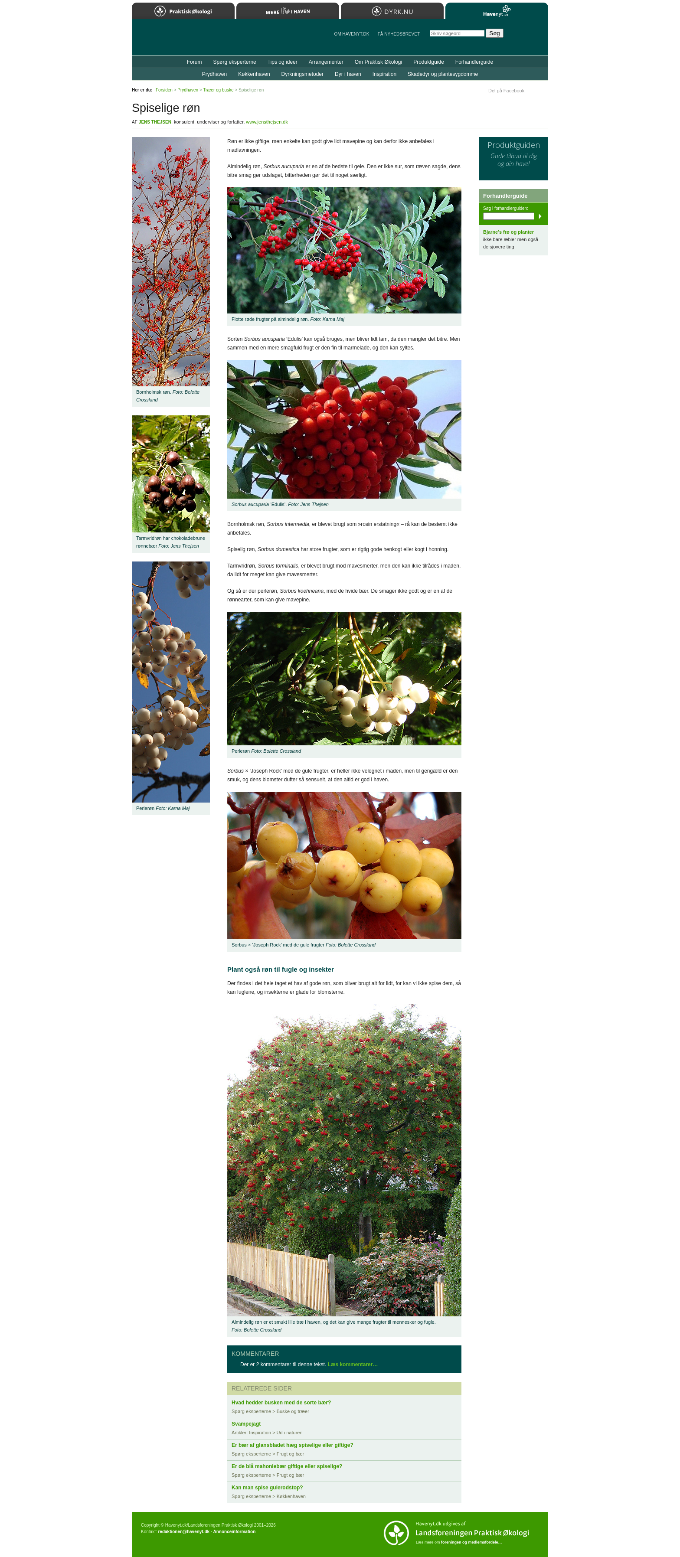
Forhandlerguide (474, 62)
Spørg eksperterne (234, 62)
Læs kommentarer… (352, 1364)
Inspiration (384, 74)
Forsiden (164, 90)
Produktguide (428, 62)
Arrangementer (326, 62)
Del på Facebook (506, 90)
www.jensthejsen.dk (267, 121)
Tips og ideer (283, 62)
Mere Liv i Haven (287, 11)
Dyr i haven (348, 74)
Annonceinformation (234, 1531)
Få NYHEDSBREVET (399, 34)
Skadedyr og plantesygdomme (443, 74)
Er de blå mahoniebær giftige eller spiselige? (287, 1466)
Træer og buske (218, 90)
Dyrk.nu (392, 11)
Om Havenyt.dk (351, 34)
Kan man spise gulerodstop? (267, 1488)
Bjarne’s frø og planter (508, 232)
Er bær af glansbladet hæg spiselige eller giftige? (292, 1445)
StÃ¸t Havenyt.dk (529, 37)
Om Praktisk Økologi (378, 62)
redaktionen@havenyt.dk (183, 1531)
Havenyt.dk (496, 11)
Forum (194, 62)
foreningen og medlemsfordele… (471, 1542)
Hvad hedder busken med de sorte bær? (281, 1403)
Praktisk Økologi (183, 11)
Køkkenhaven (254, 74)
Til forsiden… (169, 40)
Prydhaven (214, 74)
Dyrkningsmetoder (302, 74)
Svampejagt (246, 1424)
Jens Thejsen (155, 122)
